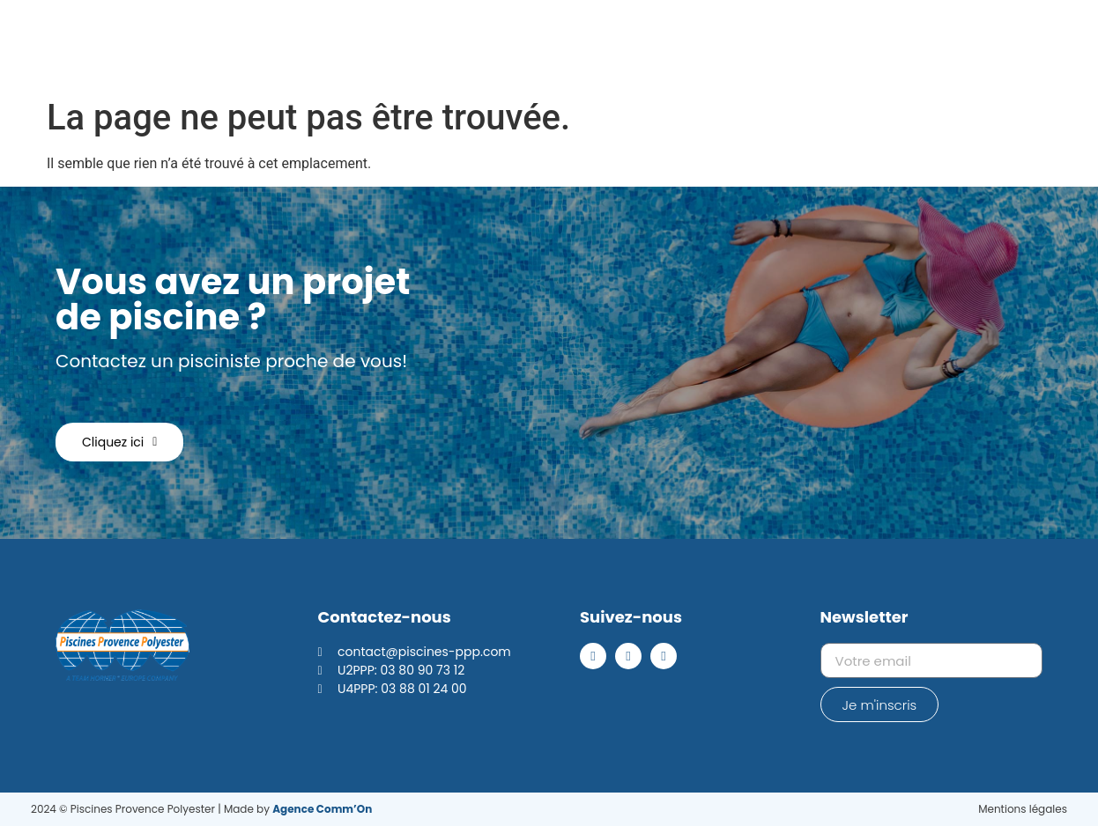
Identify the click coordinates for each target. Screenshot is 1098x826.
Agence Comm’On (322, 808)
